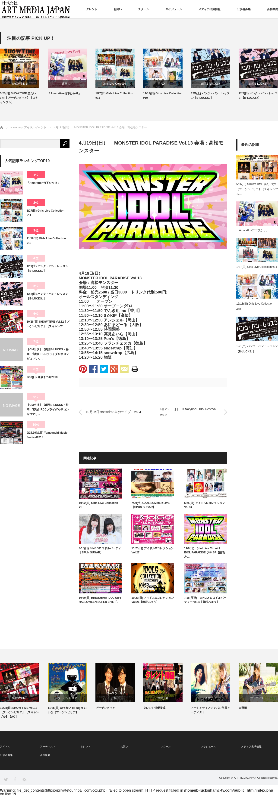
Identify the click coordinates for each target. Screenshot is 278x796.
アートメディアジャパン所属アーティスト (210, 710)
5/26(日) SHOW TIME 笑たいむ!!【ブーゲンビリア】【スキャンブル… (257, 189)
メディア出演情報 (209, 9)
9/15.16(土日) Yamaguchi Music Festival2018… (47, 435)
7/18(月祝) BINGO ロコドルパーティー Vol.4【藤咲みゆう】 (205, 600)
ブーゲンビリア (67, 698)
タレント (91, 9)
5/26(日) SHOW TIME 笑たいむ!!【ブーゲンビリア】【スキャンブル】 (19, 98)
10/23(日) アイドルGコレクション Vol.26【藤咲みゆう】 (152, 600)
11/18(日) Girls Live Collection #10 (162, 95)
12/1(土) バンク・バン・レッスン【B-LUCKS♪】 (210, 95)
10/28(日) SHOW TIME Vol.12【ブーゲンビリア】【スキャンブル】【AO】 (19, 712)
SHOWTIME (19, 83)
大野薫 (243, 708)
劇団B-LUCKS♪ (210, 83)
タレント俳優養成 (154, 708)
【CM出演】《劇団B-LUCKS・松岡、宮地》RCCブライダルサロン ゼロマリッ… (48, 354)
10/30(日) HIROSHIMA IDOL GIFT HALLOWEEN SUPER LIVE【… (100, 600)
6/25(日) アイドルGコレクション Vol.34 (204, 505)
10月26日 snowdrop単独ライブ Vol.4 (113, 412)
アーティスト (61, 9)
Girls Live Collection (115, 83)
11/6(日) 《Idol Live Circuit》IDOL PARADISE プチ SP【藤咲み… (204, 552)
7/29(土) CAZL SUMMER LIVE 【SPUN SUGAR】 (150, 505)
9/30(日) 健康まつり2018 (42, 377)
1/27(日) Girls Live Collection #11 (114, 95)
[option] (24, 77)
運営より (67, 83)
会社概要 (272, 9)
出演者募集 (244, 9)
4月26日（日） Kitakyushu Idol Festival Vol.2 (188, 412)
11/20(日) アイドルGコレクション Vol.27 (152, 550)
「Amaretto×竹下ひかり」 (64, 93)
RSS (24, 779)
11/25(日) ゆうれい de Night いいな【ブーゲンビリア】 (67, 710)
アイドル (31, 9)
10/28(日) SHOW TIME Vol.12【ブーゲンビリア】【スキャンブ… (48, 324)
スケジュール (173, 9)
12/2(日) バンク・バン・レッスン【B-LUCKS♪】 (258, 95)
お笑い (118, 9)
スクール (143, 9)
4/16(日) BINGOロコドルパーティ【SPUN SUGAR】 (100, 550)
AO (163, 83)
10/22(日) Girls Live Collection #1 (98, 505)
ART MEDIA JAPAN (245, 777)
